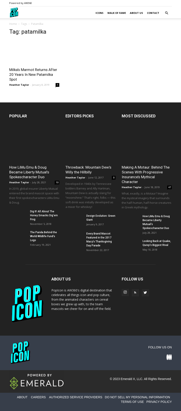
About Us (136, 13)
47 (169, 187)
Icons (99, 13)
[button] (166, 13)
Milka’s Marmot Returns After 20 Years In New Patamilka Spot (33, 74)
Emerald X (128, 379)
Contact (153, 13)
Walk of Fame (116, 13)
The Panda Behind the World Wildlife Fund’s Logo (43, 236)
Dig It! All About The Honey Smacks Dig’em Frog (44, 215)
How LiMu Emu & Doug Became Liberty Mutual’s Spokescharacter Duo (29, 172)
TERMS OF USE (132, 402)
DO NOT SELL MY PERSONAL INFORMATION (137, 397)
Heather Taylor (19, 84)
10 (57, 182)
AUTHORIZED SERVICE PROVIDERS (75, 397)
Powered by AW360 (20, 3)
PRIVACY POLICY (159, 402)
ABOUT (22, 397)
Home (13, 24)
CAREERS (38, 397)
